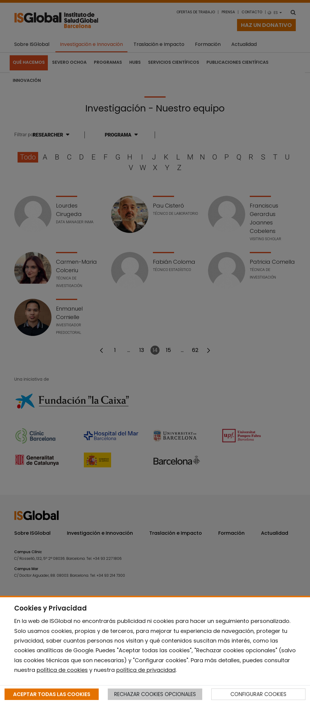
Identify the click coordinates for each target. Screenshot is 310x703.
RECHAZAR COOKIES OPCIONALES (155, 694)
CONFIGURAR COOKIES (258, 694)
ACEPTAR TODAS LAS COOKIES (51, 694)
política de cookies (62, 670)
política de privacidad (146, 670)
